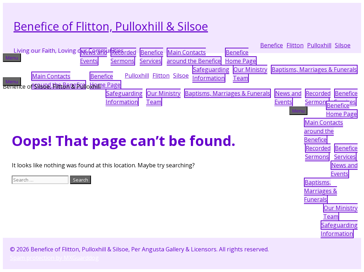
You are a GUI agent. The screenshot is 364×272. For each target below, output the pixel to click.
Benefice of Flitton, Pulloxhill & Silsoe (111, 26)
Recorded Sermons (123, 56)
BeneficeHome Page (240, 56)
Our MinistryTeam (250, 74)
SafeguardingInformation (210, 74)
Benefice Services (151, 56)
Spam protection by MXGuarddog (54, 258)
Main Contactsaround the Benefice (194, 56)
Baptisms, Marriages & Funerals (314, 69)
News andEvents (93, 56)
